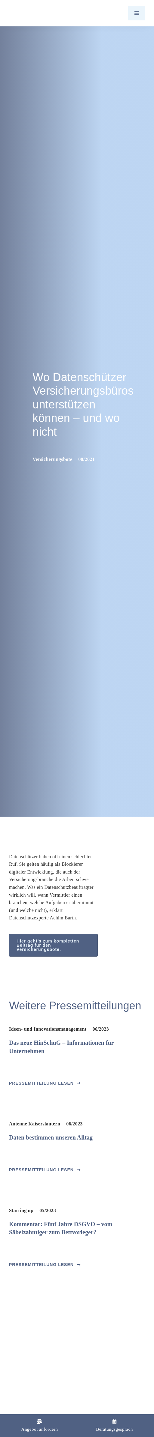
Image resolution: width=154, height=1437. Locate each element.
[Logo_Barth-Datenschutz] (42, 13)
